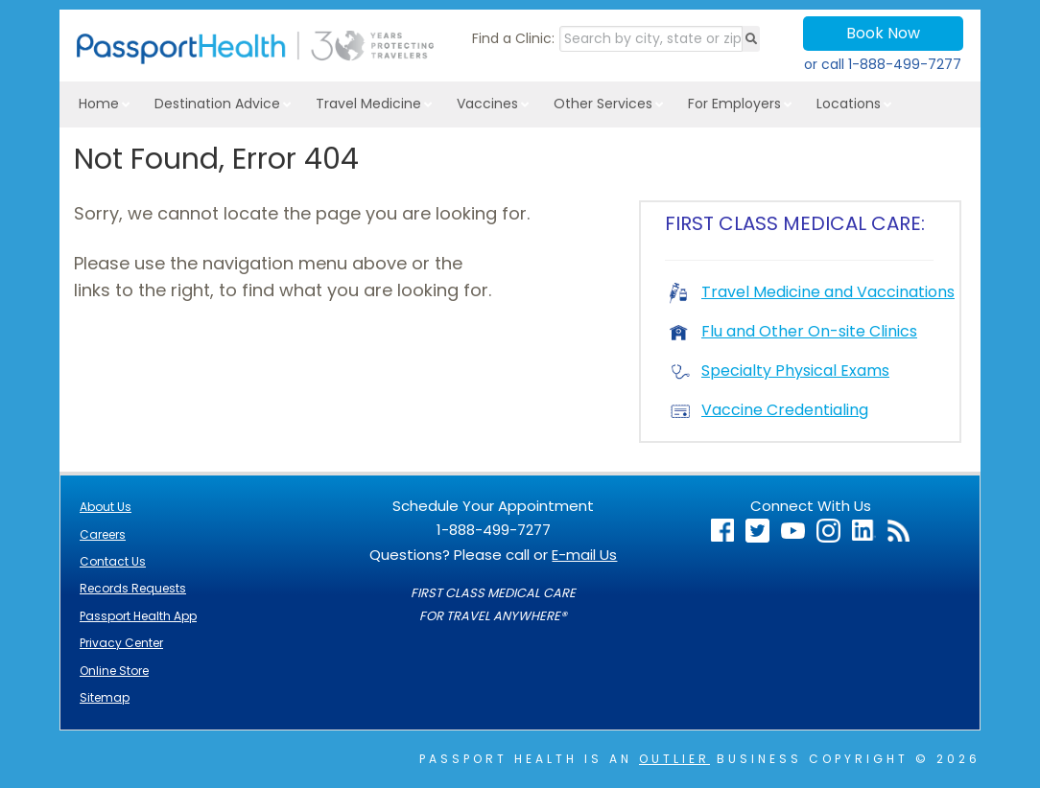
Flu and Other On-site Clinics (793, 331)
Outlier (674, 759)
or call (882, 64)
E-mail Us (584, 555)
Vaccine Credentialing (769, 410)
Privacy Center (121, 643)
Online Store (114, 670)
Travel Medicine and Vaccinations (812, 292)
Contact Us (113, 561)
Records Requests (133, 588)
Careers (103, 534)
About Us (105, 506)
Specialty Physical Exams (779, 370)
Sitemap (105, 697)
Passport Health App (138, 616)
